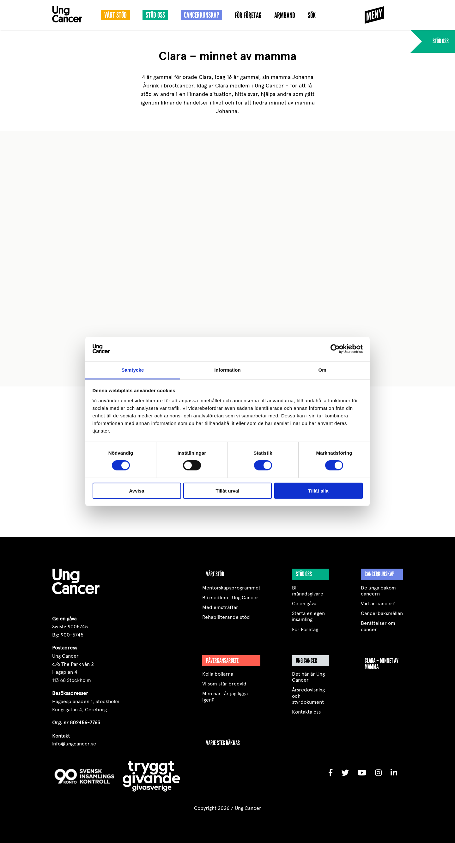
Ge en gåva (304, 604)
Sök (312, 16)
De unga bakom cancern (378, 591)
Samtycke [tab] (133, 370)
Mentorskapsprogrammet (231, 588)
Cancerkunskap (201, 15)
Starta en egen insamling (308, 616)
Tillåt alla (318, 490)
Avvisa (136, 490)
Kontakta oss (306, 712)
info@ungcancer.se (74, 744)
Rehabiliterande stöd (226, 617)
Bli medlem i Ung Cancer (230, 598)
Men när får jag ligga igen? (225, 696)
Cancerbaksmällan (382, 613)
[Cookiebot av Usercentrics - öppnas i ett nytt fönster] (335, 349)
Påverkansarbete (222, 660)
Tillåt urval (228, 490)
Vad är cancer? (378, 604)
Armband (284, 16)
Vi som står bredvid (224, 684)
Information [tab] (227, 370)
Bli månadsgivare (307, 591)
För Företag (248, 16)
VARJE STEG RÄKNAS (223, 743)
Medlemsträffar (220, 607)
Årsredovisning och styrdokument (308, 696)
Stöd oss (155, 15)
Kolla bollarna (217, 674)
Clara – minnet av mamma (381, 663)
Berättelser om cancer (378, 626)
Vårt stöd (115, 15)
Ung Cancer (306, 660)
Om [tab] (322, 370)
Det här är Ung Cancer (308, 677)
